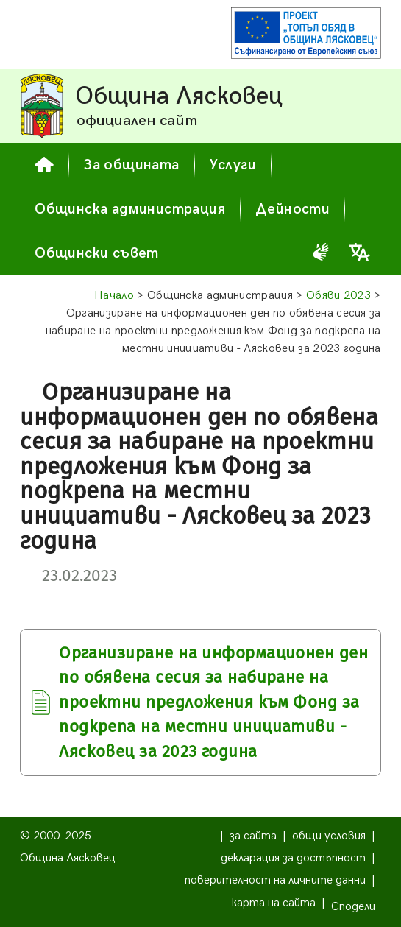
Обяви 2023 (338, 296)
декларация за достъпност (293, 858)
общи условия (329, 836)
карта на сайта (274, 903)
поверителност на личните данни (275, 880)
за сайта (253, 836)
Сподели (353, 907)
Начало (114, 296)
